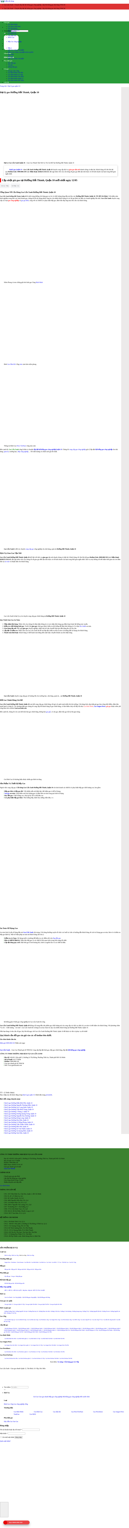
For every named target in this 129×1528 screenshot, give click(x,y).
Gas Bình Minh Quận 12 (15, 78)
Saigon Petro (7, 1262)
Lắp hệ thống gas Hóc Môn (45, 1332)
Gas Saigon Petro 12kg (55, 1319)
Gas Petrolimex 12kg (44, 1319)
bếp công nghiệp (23, 451)
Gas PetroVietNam (72, 1412)
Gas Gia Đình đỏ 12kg (21, 1319)
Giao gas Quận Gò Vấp (19, 1304)
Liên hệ (6, 82)
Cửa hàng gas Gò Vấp (71, 1362)
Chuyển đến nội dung (7, 1)
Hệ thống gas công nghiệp (71, 1396)
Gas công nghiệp (9, 39)
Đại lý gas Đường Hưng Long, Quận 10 (17, 1118)
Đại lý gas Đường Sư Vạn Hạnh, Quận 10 (18, 1128)
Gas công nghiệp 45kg (21, 1404)
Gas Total (49, 1262)
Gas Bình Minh (12, 24)
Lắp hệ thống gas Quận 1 (24, 1328)
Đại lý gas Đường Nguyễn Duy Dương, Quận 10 (20, 1116)
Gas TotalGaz (12, 32)
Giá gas (6, 69)
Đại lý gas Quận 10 (15, 169)
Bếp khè (10, 56)
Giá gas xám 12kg (13, 71)
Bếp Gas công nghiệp (15, 41)
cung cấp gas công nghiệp (77, 449)
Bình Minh (39, 282)
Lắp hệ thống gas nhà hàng (43, 1297)
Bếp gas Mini (38, 1269)
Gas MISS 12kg (76, 1319)
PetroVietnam (20, 1262)
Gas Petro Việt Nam (14, 26)
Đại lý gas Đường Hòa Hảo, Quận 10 (16, 1120)
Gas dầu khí (52, 1412)
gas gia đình (25, 200)
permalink (49, 1095)
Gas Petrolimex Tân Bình (47, 1351)
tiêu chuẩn (82, 626)
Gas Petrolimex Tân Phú (58, 1351)
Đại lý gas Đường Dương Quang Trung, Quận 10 (20, 1114)
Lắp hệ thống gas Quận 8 (114, 1328)
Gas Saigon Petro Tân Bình (50, 1345)
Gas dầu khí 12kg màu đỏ (109, 1319)
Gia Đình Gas (12, 33)
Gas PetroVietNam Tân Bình (52, 1358)
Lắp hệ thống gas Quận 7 (101, 1328)
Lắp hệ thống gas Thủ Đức (10, 1328)
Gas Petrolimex (12, 28)
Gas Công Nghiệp (17, 1297)
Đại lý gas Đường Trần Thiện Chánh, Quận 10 (19, 1124)
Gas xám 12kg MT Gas (86, 1319)
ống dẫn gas (57, 938)
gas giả (48, 712)
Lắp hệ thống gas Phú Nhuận (105, 1330)
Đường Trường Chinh (9, 1311)
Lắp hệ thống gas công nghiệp (29, 1297)
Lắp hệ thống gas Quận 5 (76, 1328)
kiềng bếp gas (19, 1276)
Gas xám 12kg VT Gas (97, 1319)
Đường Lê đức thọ (55, 1311)
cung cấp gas (30, 549)
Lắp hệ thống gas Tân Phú (17, 1332)
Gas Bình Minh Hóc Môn (16, 80)
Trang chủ (3, 86)
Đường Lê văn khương (66, 1311)
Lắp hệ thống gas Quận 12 (50, 1330)
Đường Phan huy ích (33, 1311)
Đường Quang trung (77, 1311)
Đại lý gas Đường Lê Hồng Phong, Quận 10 (18, 1122)
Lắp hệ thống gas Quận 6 (89, 1328)
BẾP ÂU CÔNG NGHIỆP (16, 50)
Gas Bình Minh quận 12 (22, 1338)
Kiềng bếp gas (12, 67)
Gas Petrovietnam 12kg (66, 1319)
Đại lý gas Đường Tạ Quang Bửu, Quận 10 (18, 1131)
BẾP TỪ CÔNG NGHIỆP (16, 59)
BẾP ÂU (11, 1290)
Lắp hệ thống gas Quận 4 (63, 1328)
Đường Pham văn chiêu (44, 1311)
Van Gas (15, 1421)
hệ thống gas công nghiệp (76, 1050)
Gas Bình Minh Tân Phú (15, 72)
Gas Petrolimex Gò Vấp (34, 1351)
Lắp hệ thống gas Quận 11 (36, 1330)
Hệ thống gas (8, 43)
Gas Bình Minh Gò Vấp (15, 74)
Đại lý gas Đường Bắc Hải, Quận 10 (16, 1126)
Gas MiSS (28, 1414)
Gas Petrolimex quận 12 (22, 1351)
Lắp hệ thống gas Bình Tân (63, 1330)
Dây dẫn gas (12, 63)
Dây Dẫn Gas (8, 1421)
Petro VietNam (21, 446)
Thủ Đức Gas (65, 1262)
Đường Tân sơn (106, 1311)
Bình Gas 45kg (30, 1255)
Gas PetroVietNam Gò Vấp (38, 1358)
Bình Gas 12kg (15, 1255)
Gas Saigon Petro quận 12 (24, 1345)
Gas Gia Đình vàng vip (9, 1319)
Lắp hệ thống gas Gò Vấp (92, 1330)
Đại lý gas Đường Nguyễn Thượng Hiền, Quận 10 (20, 1105)
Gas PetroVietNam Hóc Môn (11, 1358)
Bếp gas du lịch (30, 1269)
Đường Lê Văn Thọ (11, 1313)
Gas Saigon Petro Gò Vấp (37, 1345)
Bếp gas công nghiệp (10, 46)
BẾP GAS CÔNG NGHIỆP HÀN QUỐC (21, 52)
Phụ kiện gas (8, 61)
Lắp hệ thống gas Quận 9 (10, 1330)
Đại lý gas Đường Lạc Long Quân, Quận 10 (18, 1107)
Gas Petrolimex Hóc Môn (10, 1351)
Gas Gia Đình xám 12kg (32, 1319)
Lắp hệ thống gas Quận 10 (23, 1330)
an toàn (7, 561)
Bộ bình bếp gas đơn (9, 1283)
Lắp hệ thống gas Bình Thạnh (78, 1330)
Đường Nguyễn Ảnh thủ (95, 1311)
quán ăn (6, 451)
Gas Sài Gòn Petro (13, 30)
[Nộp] (4, 33)
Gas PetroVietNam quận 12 (25, 1358)
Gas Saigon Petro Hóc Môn (10, 1345)
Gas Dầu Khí (12, 35)
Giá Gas (21, 1396)
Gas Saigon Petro (113, 1412)
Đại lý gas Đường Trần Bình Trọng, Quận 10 (19, 1109)
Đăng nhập (18, 1437)
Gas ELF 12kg (72, 1262)
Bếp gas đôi (14, 1269)
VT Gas (59, 1262)
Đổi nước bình (85, 1396)
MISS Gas (11, 37)
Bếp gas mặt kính (22, 1269)
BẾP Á (6, 1290)
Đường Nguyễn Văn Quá (21, 1311)
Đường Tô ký (86, 1311)
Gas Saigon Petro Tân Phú (63, 1345)
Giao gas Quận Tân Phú (43, 1304)
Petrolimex (13, 1262)
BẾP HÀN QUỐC (17, 1290)
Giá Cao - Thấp (5, 186)
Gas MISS (54, 1262)
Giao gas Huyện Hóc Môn (56, 1304)
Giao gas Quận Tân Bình (31, 1304)
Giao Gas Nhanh (9, 1168)
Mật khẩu (4, 1433)
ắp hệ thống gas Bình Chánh (31, 1332)
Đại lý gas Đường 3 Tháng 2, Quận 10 (16, 1111)
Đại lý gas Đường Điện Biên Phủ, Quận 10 (18, 1103)
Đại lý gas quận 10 (14, 86)
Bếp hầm (11, 54)
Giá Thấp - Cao (15, 186)
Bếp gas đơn (7, 1269)
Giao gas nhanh (43, 1396)
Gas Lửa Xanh (28, 932)
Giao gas (6, 22)
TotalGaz (12, 1414)
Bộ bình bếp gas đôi (19, 1283)
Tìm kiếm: (7, 31)
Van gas (10, 65)
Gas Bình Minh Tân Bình (16, 76)
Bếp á (10, 48)
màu (21, 364)
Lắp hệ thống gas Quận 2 (37, 1328)
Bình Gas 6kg (7, 1255)
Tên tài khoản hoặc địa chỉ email (11, 1429)
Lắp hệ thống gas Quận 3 (50, 1328)
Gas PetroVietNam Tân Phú (66, 1358)
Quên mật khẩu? (5, 1441)
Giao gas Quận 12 (8, 1304)
